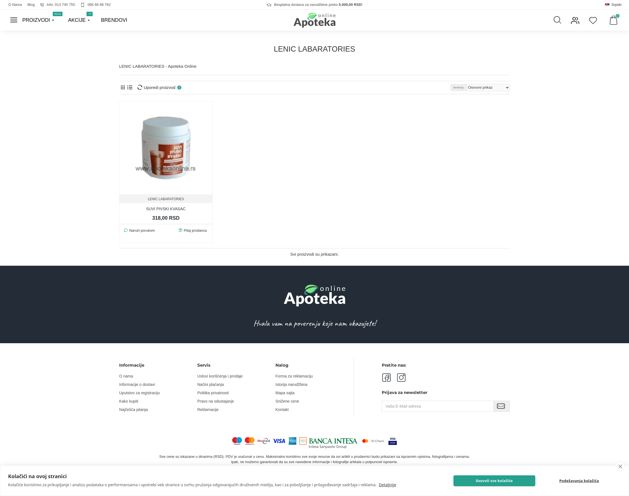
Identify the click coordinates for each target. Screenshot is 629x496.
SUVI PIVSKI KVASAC (166, 209)
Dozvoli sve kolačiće (494, 480)
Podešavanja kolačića (579, 480)
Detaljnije (387, 484)
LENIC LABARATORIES (166, 199)
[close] (620, 466)
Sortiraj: (462, 87)
